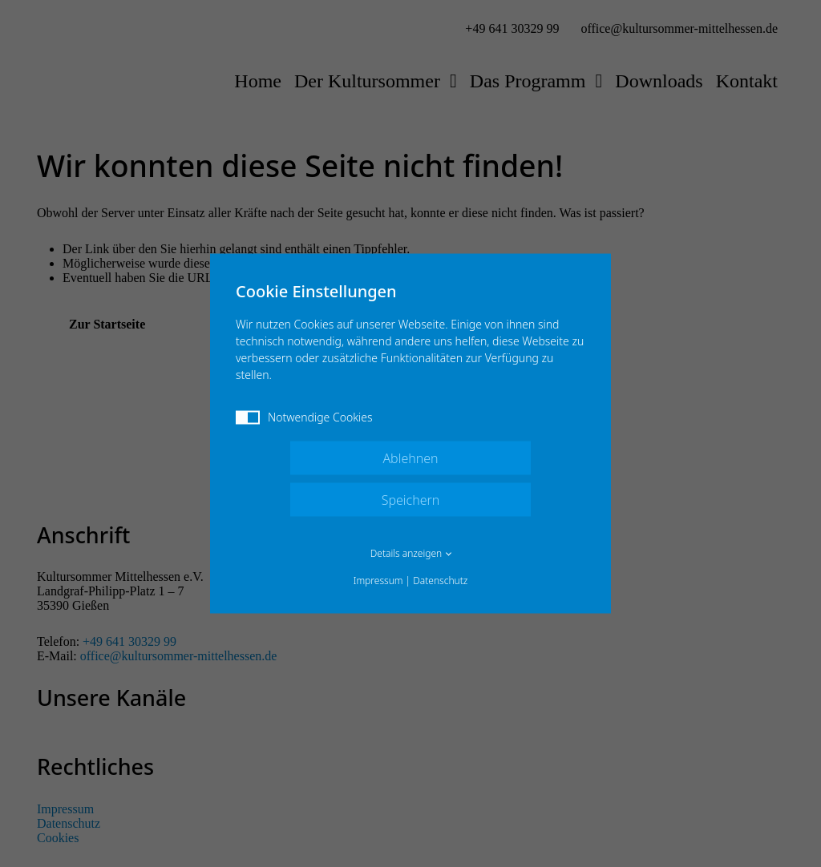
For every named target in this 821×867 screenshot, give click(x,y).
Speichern (411, 500)
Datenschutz (440, 580)
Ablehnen (410, 458)
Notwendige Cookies (304, 417)
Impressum (378, 580)
